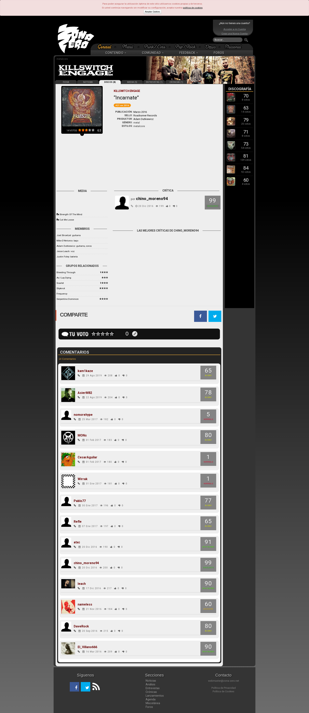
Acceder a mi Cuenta (234, 29)
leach (82, 583)
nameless (85, 604)
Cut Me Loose (67, 219)
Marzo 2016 (140, 111)
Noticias (151, 680)
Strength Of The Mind (71, 214)
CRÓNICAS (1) (176, 82)
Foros (149, 706)
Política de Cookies (223, 691)
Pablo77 (80, 501)
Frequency (62, 293)
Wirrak (82, 479)
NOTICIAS (88, 82)
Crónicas (151, 691)
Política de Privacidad (223, 687)
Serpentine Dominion (68, 299)
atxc (77, 542)
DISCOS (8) (110, 82)
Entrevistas (153, 688)
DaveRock (81, 626)
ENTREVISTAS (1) (154, 82)
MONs (82, 435)
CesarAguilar (87, 457)
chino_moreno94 (86, 563)
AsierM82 (85, 392)
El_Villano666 (87, 647)
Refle (78, 521)
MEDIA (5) (132, 82)
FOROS (219, 53)
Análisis (150, 684)
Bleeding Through (66, 272)
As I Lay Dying (64, 277)
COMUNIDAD (153, 53)
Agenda (150, 699)
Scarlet (60, 283)
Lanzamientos (155, 695)
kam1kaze (85, 371)
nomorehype (83, 414)
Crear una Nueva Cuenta (235, 33)
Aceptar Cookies (152, 11)
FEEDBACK (188, 53)
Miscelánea (153, 703)
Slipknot (61, 288)
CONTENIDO (115, 53)
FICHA (66, 82)
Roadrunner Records (145, 115)
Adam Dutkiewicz (143, 119)
